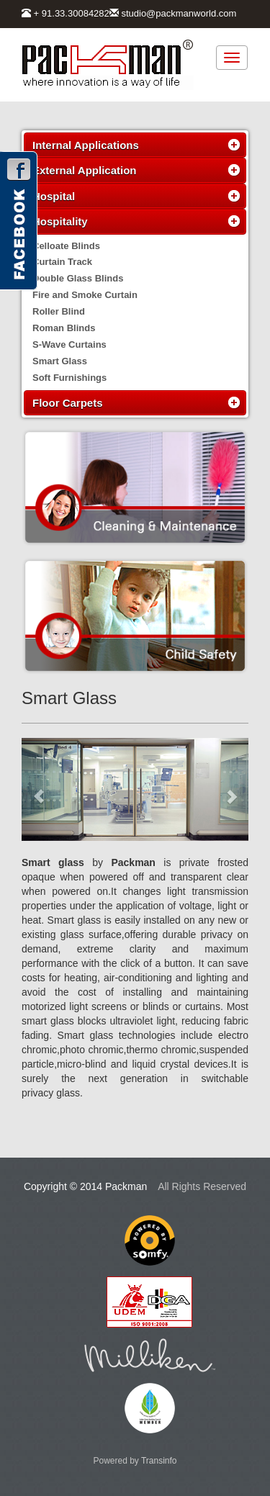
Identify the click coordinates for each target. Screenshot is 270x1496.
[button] (38, 789)
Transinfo (159, 1461)
